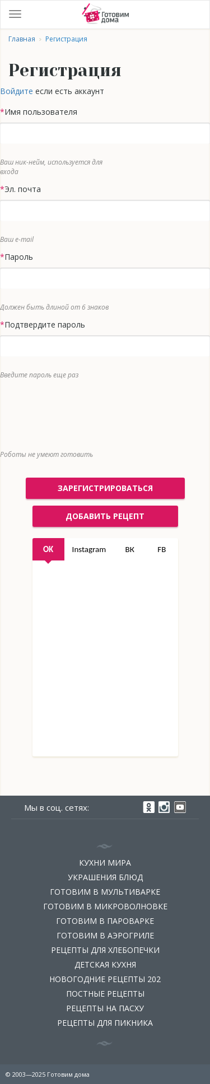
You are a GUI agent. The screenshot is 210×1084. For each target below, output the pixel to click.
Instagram (89, 549)
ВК (129, 549)
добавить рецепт (105, 516)
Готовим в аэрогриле (105, 935)
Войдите (16, 91)
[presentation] (97, 412)
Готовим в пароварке (105, 920)
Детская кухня (105, 964)
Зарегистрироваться (105, 488)
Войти (195, 14)
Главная (21, 39)
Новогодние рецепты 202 (105, 979)
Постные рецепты (105, 993)
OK (48, 549)
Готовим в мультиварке (105, 891)
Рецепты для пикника (105, 1022)
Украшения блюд (105, 877)
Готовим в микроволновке (105, 906)
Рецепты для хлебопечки (105, 950)
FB (161, 549)
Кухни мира (105, 862)
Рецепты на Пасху (105, 1008)
